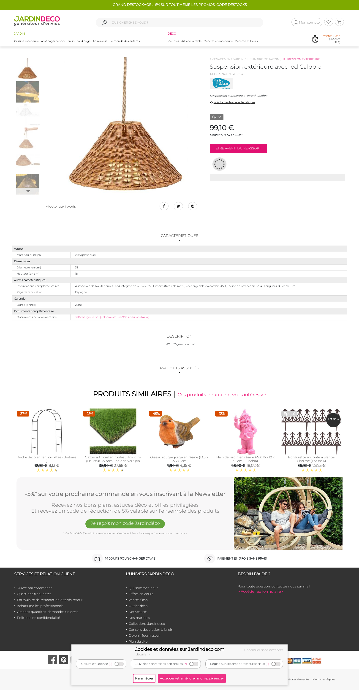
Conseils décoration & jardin (151, 630)
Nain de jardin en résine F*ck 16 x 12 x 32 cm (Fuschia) (245, 459)
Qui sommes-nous (143, 588)
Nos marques (139, 618)
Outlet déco (138, 606)
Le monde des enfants (125, 41)
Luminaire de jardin (263, 59)
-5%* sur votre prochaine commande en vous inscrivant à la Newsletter (125, 494)
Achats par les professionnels (40, 606)
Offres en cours (141, 594)
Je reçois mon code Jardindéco (125, 523)
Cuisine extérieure (26, 41)
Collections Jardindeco (147, 624)
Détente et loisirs (246, 41)
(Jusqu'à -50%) (331, 38)
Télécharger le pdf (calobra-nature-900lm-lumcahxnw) (112, 317)
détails (144, 654)
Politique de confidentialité (38, 618)
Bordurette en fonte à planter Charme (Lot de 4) (311, 459)
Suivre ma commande (34, 588)
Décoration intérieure (218, 41)
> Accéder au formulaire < (261, 591)
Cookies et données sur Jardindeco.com (179, 649)
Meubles (173, 41)
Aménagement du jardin (58, 41)
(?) (110, 664)
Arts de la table (191, 41)
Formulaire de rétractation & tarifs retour (50, 600)
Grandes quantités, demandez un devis (47, 612)
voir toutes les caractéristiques (232, 102)
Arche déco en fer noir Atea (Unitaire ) (47, 459)
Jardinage (83, 41)
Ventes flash (138, 600)
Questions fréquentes (34, 594)
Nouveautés (138, 612)
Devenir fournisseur (144, 635)
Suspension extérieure (301, 59)
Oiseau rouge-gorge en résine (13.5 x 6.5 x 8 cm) (179, 459)
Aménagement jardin (227, 59)
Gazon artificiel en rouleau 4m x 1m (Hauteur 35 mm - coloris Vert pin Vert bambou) (113, 461)
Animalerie (100, 41)
